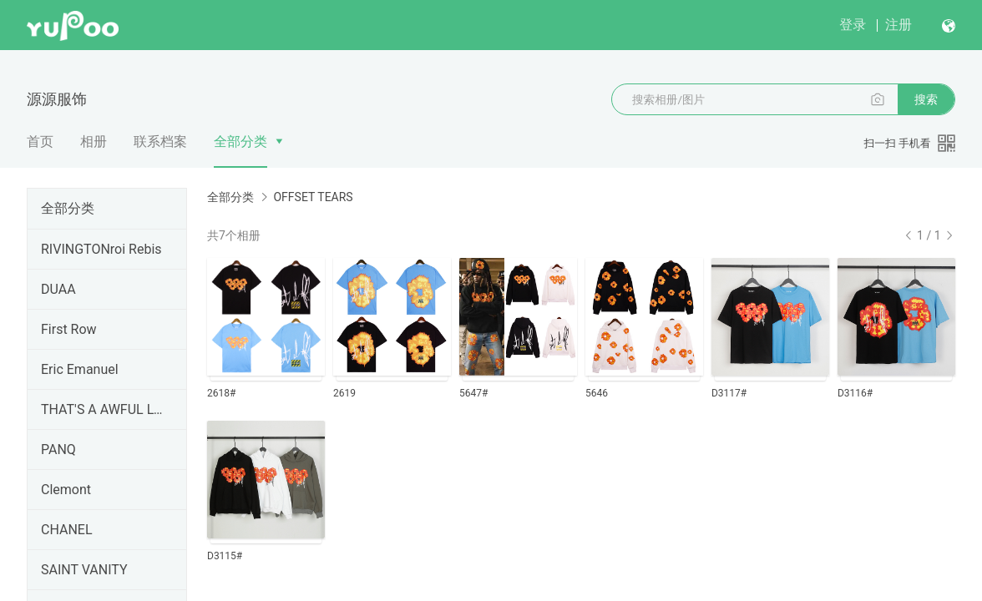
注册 (898, 25)
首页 (40, 141)
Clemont (66, 489)
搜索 (926, 99)
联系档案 (160, 141)
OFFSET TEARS (312, 197)
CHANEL (67, 530)
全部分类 (240, 141)
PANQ (58, 449)
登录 (852, 25)
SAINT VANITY (84, 570)
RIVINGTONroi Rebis (101, 249)
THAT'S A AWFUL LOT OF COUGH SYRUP (103, 409)
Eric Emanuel (80, 369)
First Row (69, 329)
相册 (93, 141)
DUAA (58, 289)
